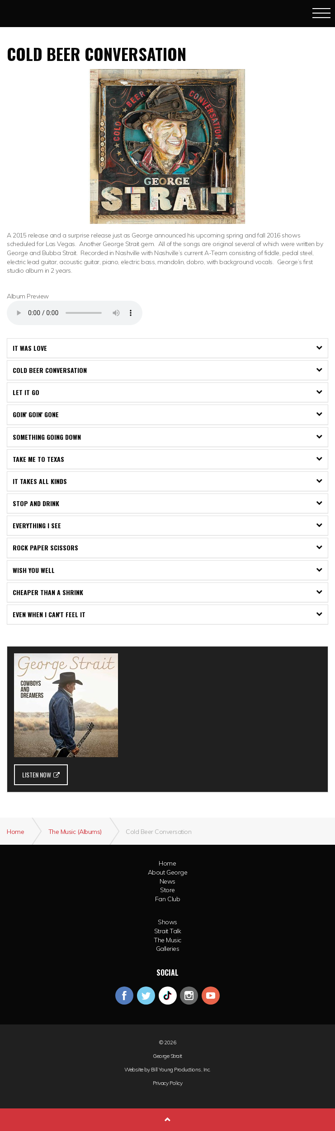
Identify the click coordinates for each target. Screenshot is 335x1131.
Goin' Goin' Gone (167, 414)
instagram (189, 996)
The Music (167, 940)
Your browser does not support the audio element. (74, 313)
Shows (167, 922)
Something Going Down (167, 437)
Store (167, 890)
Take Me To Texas (167, 459)
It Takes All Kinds (167, 481)
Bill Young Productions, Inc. (181, 1069)
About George (167, 872)
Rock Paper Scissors (167, 547)
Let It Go (167, 392)
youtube (211, 996)
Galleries (167, 949)
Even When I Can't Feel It (167, 614)
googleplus (168, 996)
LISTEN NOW (41, 774)
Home (167, 863)
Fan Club (167, 899)
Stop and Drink (167, 503)
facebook (124, 996)
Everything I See (167, 525)
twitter (146, 996)
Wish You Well (167, 570)
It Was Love (167, 348)
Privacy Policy (167, 1083)
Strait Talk (167, 931)
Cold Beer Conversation (167, 370)
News (167, 881)
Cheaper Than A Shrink (167, 592)
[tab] (167, 348)
